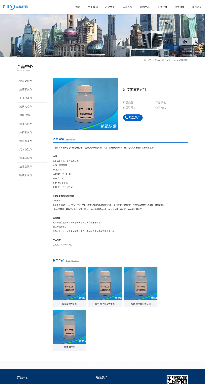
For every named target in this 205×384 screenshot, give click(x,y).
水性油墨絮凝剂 (181, 60)
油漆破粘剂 (24, 159)
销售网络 (156, 321)
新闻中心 (113, 321)
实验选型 (92, 321)
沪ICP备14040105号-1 (119, 380)
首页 (149, 60)
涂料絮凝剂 (24, 133)
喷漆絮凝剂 (167, 60)
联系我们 (133, 117)
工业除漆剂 (24, 98)
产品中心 (157, 60)
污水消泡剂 (24, 150)
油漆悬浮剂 (24, 124)
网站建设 (184, 380)
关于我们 (49, 321)
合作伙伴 (134, 321)
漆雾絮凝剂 (24, 107)
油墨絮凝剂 (24, 141)
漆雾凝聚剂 (24, 81)
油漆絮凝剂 (24, 89)
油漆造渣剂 (24, 167)
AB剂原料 (24, 115)
